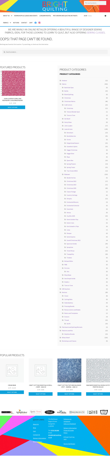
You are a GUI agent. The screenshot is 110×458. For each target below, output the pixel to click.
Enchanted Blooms (72, 202)
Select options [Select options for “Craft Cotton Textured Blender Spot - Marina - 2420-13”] (69, 394)
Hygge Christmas (72, 150)
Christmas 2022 (71, 181)
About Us (6, 16)
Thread (66, 320)
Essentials (70, 209)
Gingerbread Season (73, 143)
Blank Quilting (68, 94)
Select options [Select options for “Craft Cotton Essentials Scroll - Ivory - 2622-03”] (40, 394)
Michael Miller (68, 261)
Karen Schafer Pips (72, 219)
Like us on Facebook (70, 424)
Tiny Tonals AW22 (72, 171)
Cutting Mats (68, 299)
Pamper (69, 233)
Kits (68, 271)
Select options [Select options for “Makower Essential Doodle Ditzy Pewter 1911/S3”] (98, 394)
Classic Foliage (71, 192)
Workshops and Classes (69, 341)
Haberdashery (68, 303)
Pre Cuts (67, 268)
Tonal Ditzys (70, 251)
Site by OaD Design (69, 444)
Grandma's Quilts (72, 146)
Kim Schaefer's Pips (73, 226)
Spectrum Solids (72, 244)
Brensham (70, 133)
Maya (68, 157)
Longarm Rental (45, 16)
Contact (24, 23)
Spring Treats (71, 167)
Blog (34, 428)
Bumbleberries (71, 136)
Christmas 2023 (71, 185)
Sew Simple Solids (69, 278)
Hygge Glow (70, 153)
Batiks (66, 91)
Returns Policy (37, 442)
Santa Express (71, 237)
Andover (64, 80)
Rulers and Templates (71, 313)
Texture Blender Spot (73, 112)
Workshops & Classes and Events (25, 16)
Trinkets (69, 258)
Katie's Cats (70, 223)
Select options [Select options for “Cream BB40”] (12, 392)
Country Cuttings (72, 195)
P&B (65, 264)
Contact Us (36, 435)
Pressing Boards (69, 306)
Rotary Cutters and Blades (72, 310)
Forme (69, 139)
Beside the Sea (71, 178)
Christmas (67, 98)
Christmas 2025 (71, 188)
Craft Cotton (68, 105)
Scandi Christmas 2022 (73, 240)
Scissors (66, 317)
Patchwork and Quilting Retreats (65, 16)
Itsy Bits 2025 (71, 216)
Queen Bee (70, 160)
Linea (68, 230)
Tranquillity (70, 254)
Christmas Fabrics (69, 101)
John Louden (68, 126)
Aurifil (68, 324)
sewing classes (96, 32)
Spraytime (70, 247)
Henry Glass (68, 122)
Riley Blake (67, 275)
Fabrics (5, 23)
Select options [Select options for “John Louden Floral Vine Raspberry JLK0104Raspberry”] (12, 107)
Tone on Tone (71, 115)
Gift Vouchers (66, 289)
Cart (31, 23)
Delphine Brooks (69, 334)
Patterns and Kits (67, 330)
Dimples (69, 199)
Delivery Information (39, 438)
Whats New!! (66, 337)
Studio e (66, 282)
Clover (66, 296)
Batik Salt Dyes (69, 87)
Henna (69, 212)
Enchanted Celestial (73, 205)
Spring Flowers (71, 164)
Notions (16, 23)
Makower (67, 174)
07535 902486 (55, 430)
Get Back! (67, 119)
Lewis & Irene (68, 129)
